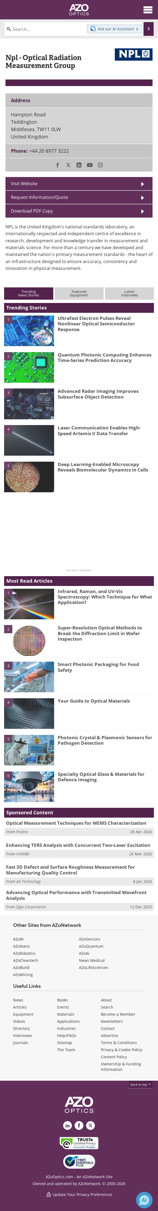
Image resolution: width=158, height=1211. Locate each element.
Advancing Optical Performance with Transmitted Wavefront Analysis (76, 895)
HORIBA (22, 853)
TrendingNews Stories (28, 293)
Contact (108, 1028)
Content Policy (114, 1056)
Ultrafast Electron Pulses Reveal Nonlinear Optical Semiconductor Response (96, 323)
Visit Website (24, 184)
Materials (65, 1014)
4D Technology (28, 881)
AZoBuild (21, 967)
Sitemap (64, 1042)
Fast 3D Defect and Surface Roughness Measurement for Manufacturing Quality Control (70, 870)
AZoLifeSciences (93, 967)
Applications (68, 1021)
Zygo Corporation (31, 906)
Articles (20, 1007)
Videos (19, 1021)
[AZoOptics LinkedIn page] (67, 1125)
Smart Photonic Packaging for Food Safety (98, 667)
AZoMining (23, 974)
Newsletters (112, 1021)
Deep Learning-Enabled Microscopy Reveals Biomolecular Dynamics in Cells (103, 467)
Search (107, 1007)
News (18, 1000)
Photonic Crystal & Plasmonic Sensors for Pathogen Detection (105, 740)
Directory (21, 1028)
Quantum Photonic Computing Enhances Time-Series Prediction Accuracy (104, 357)
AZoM (18, 939)
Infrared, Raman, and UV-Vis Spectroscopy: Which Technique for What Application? (105, 597)
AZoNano (21, 946)
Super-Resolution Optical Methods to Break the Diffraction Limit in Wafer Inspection (100, 633)
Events (63, 1007)
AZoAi (84, 953)
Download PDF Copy (32, 211)
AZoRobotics (24, 953)
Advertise (109, 1035)
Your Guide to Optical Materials (94, 701)
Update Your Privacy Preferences (79, 1194)
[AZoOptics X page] (90, 1125)
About (106, 1000)
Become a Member (118, 1014)
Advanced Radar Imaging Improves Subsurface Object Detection (98, 394)
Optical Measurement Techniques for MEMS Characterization (76, 823)
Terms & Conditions (119, 1042)
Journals (20, 1042)
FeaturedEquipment (79, 293)
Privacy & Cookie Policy (121, 1049)
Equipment (23, 1014)
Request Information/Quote (39, 197)
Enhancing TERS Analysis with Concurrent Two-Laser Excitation (78, 845)
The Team (66, 1049)
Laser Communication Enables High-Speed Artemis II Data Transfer (99, 430)
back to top (140, 1084)
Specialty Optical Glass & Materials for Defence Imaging (101, 777)
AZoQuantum (91, 946)
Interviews (22, 1035)
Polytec (22, 831)
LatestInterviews (129, 293)
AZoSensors (89, 939)
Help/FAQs (66, 1035)
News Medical (92, 960)
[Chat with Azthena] (144, 1200)
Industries (66, 1028)
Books (62, 1000)
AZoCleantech (25, 960)
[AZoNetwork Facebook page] (79, 1125)
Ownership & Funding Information (121, 1066)
